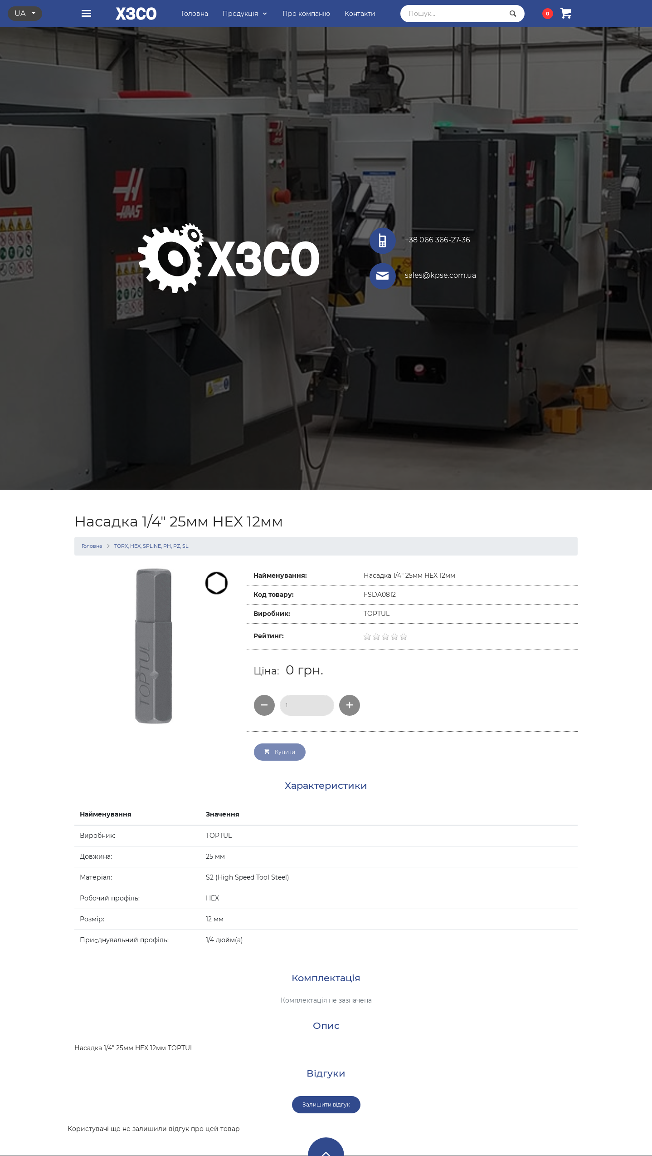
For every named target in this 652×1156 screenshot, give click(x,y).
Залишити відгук (326, 1104)
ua (21, 13)
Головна (92, 546)
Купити (279, 751)
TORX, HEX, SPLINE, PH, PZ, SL (151, 546)
